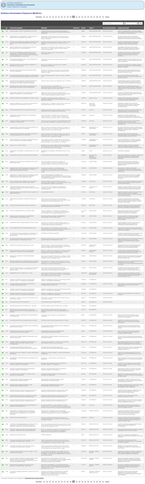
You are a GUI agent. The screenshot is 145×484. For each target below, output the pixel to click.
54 (56, 16)
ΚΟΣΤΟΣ (83, 28)
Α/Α (6, 28)
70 (103, 16)
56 (61, 16)
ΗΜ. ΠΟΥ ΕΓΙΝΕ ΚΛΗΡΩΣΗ (109, 28)
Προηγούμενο (39, 16)
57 (64, 16)
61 (76, 16)
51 (47, 16)
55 (59, 16)
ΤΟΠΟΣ (91, 28)
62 (79, 16)
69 (100, 16)
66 (91, 16)
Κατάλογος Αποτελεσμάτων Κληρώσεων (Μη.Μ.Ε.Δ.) (21, 13)
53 (53, 16)
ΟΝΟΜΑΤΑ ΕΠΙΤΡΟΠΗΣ (123, 28)
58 (67, 16)
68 (97, 16)
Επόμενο (107, 16)
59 (70, 16)
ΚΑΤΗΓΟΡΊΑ (76, 28)
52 (50, 16)
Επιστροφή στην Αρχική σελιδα (34, 478)
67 (94, 16)
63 (82, 16)
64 (85, 16)
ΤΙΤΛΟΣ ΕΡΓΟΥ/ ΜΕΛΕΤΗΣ (16, 28)
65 (88, 16)
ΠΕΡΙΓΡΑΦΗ (44, 28)
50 (44, 16)
